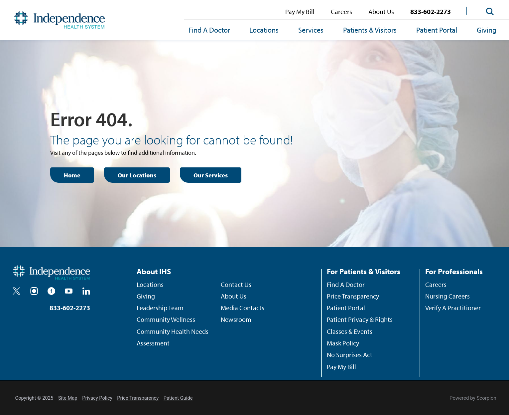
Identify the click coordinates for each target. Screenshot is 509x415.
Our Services (210, 175)
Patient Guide (178, 398)
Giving (486, 30)
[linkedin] (86, 291)
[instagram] (34, 291)
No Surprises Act (349, 354)
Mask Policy (343, 343)
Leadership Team (160, 308)
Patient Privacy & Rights (360, 319)
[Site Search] (489, 11)
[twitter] (16, 291)
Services (310, 30)
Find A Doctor (209, 30)
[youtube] (68, 291)
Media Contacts (242, 308)
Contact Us (236, 284)
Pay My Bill (300, 11)
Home (72, 175)
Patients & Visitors (370, 30)
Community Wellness (166, 319)
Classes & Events (349, 331)
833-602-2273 (430, 11)
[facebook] (51, 291)
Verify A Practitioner (453, 308)
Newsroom (236, 319)
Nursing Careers (447, 296)
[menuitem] (214, 31)
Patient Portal (436, 30)
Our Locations (137, 175)
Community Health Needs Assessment (172, 337)
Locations (264, 30)
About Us (381, 11)
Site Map (67, 398)
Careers (341, 11)
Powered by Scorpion (472, 398)
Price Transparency (353, 296)
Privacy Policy (97, 398)
